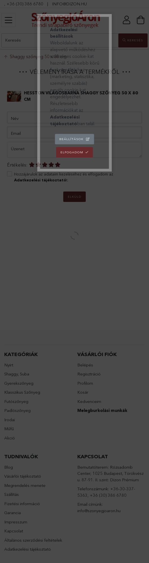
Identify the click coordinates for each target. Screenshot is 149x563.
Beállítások (71, 139)
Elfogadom (71, 152)
